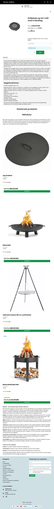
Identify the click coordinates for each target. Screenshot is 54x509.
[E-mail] (40, 465)
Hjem (4, 461)
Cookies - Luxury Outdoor (8, 470)
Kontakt (4, 466)
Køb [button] (40, 52)
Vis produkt (27, 191)
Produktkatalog (6, 463)
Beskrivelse (5, 57)
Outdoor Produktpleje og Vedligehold (11, 480)
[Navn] (40, 462)
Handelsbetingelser (7, 468)
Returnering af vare (7, 475)
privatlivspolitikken (37, 472)
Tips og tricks (5, 478)
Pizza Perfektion (6, 482)
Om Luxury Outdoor (7, 465)
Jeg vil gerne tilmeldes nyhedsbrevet (41, 468)
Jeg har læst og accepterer (38, 472)
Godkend (32, 475)
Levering (4, 473)
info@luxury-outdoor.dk (10, 494)
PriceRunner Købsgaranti (8, 472)
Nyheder (4, 477)
